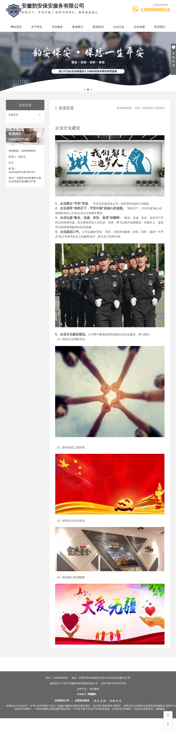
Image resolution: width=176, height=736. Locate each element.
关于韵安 (36, 26)
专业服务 (57, 26)
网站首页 (16, 26)
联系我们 (159, 26)
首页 (96, 191)
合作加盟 (139, 26)
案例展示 (77, 26)
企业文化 (118, 26)
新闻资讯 (98, 26)
